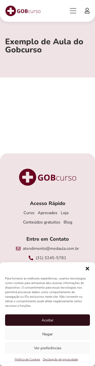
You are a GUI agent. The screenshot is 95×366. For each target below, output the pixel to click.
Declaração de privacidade (60, 359)
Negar (47, 334)
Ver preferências (47, 348)
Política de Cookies (27, 359)
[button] (87, 268)
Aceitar (47, 320)
